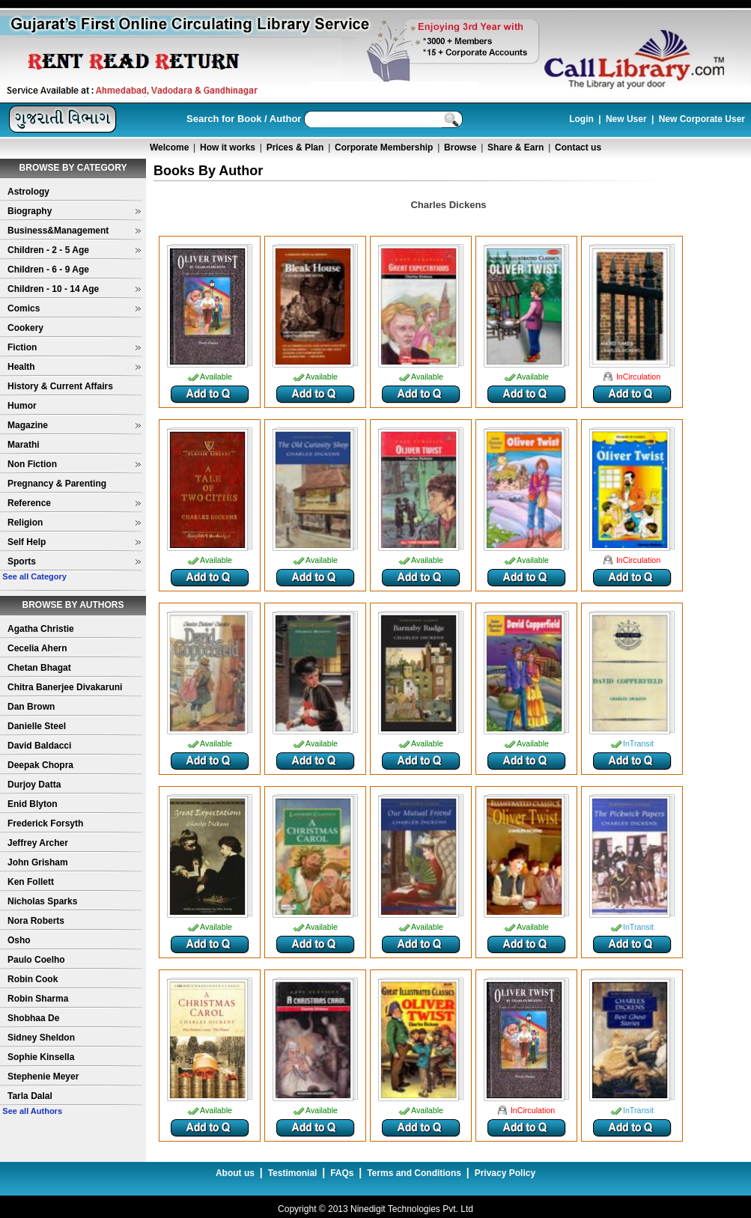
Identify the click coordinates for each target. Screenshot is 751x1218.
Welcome (169, 147)
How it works (227, 147)
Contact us (578, 147)
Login (581, 119)
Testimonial (292, 1173)
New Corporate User (702, 119)
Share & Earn (515, 147)
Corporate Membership (384, 147)
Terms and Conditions (414, 1173)
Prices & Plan (295, 147)
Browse (460, 147)
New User (626, 119)
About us (235, 1173)
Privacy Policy (505, 1173)
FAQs (341, 1173)
